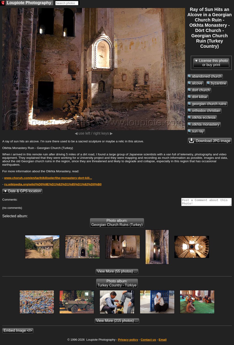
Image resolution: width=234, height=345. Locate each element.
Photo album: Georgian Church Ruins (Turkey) (117, 224)
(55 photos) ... (117, 273)
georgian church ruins (209, 104)
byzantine (218, 83)
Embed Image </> (18, 332)
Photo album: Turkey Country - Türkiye (117, 285)
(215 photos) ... (117, 322)
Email (163, 341)
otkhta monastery (205, 124)
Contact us (148, 341)
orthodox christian (206, 111)
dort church (201, 90)
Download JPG (209, 140)
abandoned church (206, 76)
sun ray (198, 131)
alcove (197, 83)
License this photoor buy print (213, 63)
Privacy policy (128, 341)
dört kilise (199, 97)
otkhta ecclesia (203, 117)
